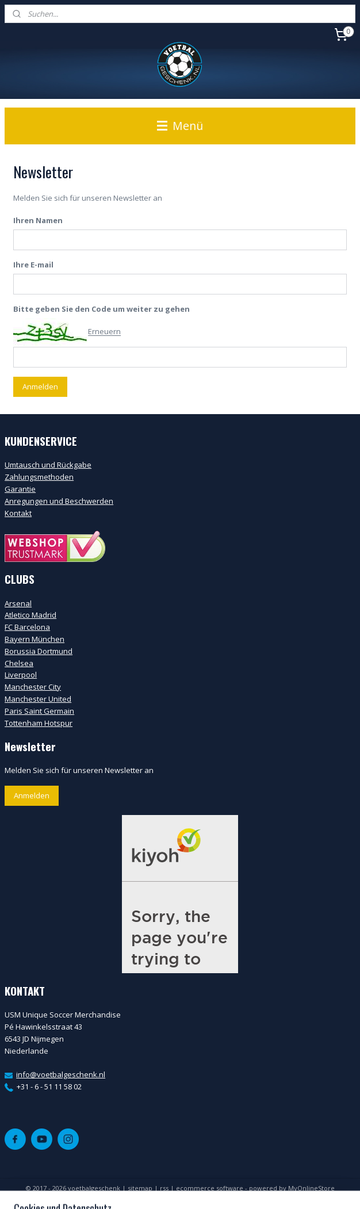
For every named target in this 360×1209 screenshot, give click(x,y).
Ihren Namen (38, 221)
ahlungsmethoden (41, 477)
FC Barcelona (27, 627)
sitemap (140, 1188)
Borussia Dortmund (38, 651)
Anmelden (40, 386)
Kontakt (18, 513)
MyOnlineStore (311, 1188)
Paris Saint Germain (39, 711)
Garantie (20, 489)
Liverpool (21, 674)
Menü (180, 125)
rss (164, 1188)
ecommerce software (209, 1188)
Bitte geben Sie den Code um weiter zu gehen (101, 309)
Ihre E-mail (33, 264)
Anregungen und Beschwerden (59, 501)
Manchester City (33, 687)
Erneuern (104, 332)
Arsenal (18, 603)
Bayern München (34, 639)
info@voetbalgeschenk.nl (60, 1074)
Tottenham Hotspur (38, 723)
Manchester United (38, 699)
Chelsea (19, 663)
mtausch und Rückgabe (50, 465)
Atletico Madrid (30, 615)
